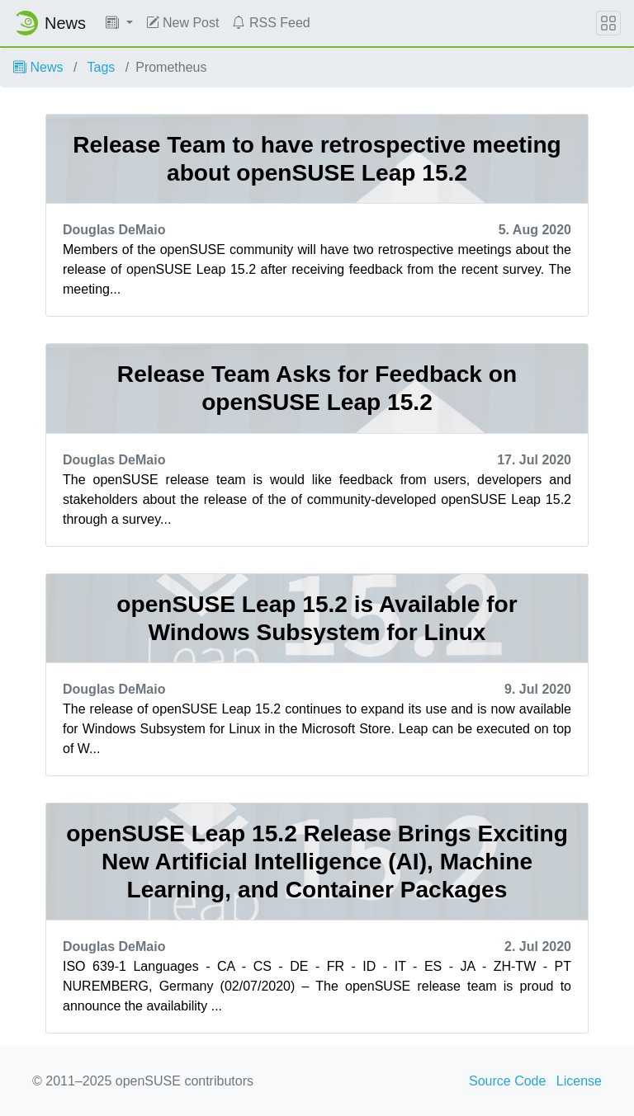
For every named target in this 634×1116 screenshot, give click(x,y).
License (579, 1081)
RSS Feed (271, 23)
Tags (102, 67)
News (38, 67)
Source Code (507, 1081)
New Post (183, 23)
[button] (119, 23)
